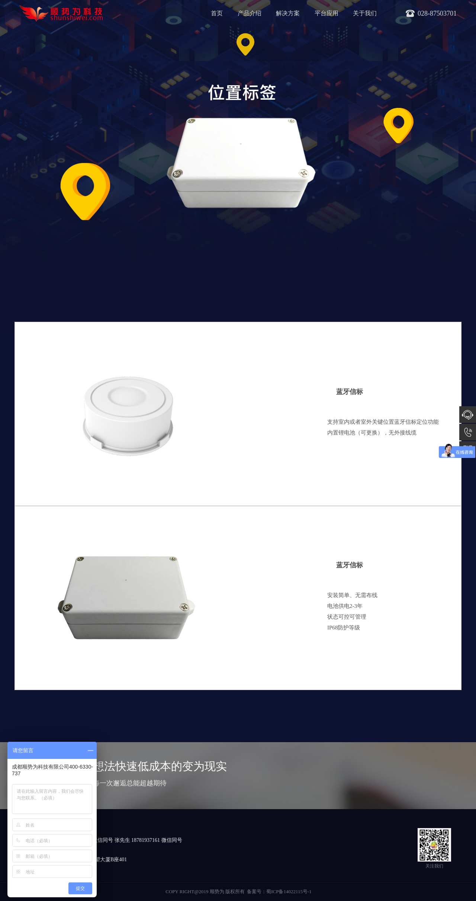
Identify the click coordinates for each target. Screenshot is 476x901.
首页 (217, 13)
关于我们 (365, 13)
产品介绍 (249, 13)
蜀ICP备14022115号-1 (289, 891)
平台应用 (326, 13)
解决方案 (288, 13)
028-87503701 (467, 432)
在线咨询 (467, 414)
